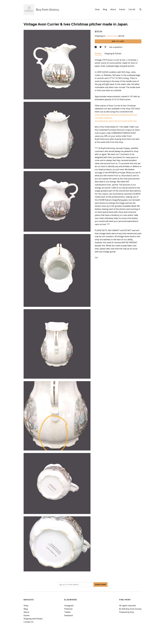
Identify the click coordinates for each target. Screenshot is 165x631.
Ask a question (115, 47)
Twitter (67, 612)
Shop (97, 9)
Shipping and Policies (33, 618)
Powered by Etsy (126, 612)
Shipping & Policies (112, 53)
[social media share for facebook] (96, 47)
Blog (105, 9)
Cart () (132, 9)
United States (112, 36)
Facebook (68, 615)
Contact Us (28, 622)
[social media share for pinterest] (105, 47)
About (113, 9)
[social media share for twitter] (101, 47)
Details (98, 53)
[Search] (140, 9)
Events (122, 9)
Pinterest (68, 609)
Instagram (69, 605)
